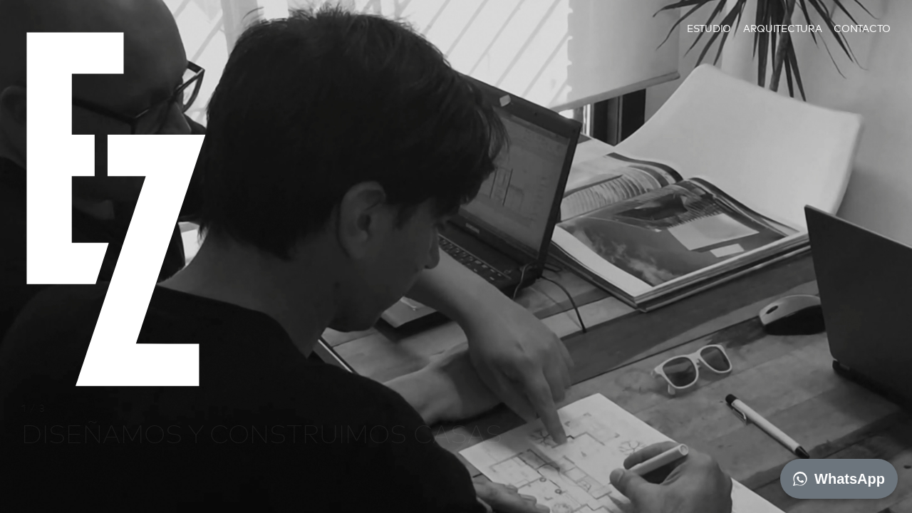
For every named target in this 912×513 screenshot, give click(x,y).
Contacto (862, 28)
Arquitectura (782, 28)
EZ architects (53, 73)
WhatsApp (839, 479)
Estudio (709, 28)
